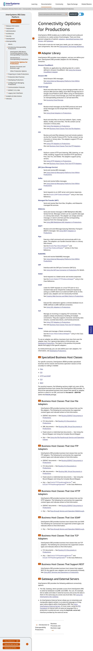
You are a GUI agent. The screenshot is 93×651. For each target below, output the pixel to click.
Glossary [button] (9, 99)
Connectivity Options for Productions (64, 9)
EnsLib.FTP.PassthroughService (61, 482)
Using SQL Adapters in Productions (58, 307)
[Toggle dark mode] (81, 14)
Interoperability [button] (11, 41)
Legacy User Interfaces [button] (15, 93)
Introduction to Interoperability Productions (19, 58)
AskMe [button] (74, 13)
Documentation (46, 4)
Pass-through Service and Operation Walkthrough (67, 511)
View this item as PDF (11, 644)
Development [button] (10, 39)
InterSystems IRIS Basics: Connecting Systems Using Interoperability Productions (19, 53)
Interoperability (27, 9)
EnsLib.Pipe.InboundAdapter (59, 246)
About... (10, 44)
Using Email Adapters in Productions (58, 113)
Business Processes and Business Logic (17, 67)
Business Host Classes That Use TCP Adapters (65, 325)
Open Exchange (72, 4)
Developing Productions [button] (15, 80)
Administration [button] (11, 31)
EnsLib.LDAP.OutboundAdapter (60, 194)
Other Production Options (18, 71)
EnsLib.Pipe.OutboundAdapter (54, 248)
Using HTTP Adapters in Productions (58, 161)
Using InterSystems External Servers (59, 605)
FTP (41, 373)
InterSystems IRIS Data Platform (15, 15)
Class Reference (11, 641)
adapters (62, 39)
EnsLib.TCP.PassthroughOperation (55, 557)
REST (41, 383)
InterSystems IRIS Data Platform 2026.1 (12, 9)
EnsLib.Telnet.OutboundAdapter (60, 334)
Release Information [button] (12, 26)
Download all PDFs (11, 648)
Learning (34, 4)
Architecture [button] (10, 33)
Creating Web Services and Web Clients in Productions (64, 296)
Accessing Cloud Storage (54, 100)
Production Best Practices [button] (16, 77)
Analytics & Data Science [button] (14, 96)
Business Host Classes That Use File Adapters (65, 129)
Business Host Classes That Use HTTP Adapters (65, 164)
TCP (41, 379)
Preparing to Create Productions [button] (18, 74)
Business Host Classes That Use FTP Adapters (65, 146)
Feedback (91, 329)
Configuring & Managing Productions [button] (16, 83)
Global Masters (87, 4)
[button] (39, 53)
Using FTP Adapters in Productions (58, 144)
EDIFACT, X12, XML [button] (14, 90)
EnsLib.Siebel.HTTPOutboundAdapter (62, 279)
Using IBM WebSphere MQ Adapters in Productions (63, 222)
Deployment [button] (10, 28)
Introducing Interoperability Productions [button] (17, 48)
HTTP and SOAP (45, 376)
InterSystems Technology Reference (71, 47)
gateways (50, 41)
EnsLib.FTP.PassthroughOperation (54, 484)
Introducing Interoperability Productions (42, 9)
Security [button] (8, 36)
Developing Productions (46, 343)
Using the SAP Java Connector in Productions (61, 270)
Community (59, 4)
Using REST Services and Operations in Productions (61, 572)
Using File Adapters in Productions (58, 126)
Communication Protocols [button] (16, 87)
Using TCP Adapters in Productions (58, 322)
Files (41, 369)
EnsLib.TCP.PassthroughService (61, 555)
